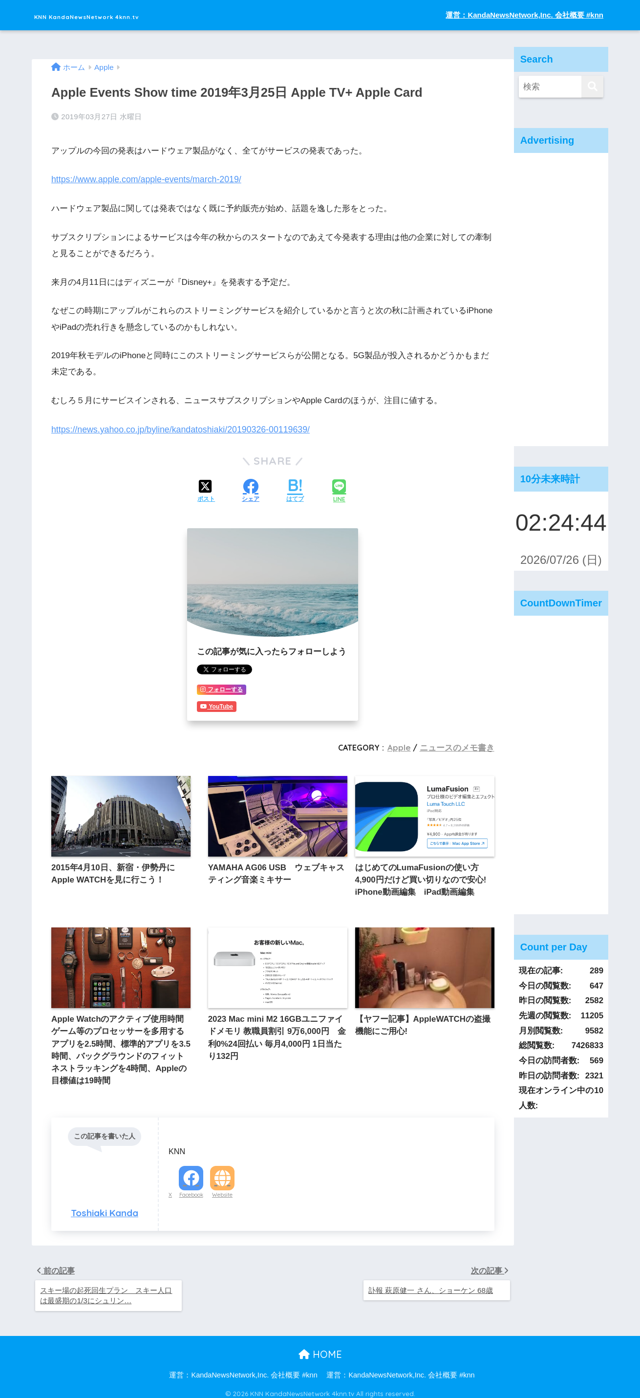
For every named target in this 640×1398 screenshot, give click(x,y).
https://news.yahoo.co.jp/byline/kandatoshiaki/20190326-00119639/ (175, 426)
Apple (404, 744)
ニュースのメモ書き (459, 744)
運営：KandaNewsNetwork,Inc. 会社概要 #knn (524, 15)
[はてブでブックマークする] (295, 488)
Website (222, 1186)
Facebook (191, 1186)
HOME (320, 1349)
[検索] (592, 87)
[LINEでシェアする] (339, 488)
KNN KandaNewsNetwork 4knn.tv (131, 15)
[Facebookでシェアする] (250, 488)
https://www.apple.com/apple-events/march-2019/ (143, 177)
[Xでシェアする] (206, 488)
